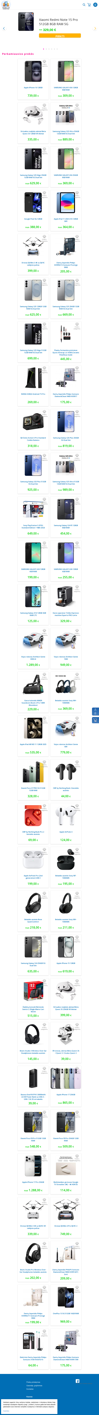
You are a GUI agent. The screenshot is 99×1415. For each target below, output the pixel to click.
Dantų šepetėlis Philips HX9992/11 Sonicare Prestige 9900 (33, 1315)
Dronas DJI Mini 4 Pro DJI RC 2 (66, 1226)
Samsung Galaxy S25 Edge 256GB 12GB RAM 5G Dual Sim (33, 176)
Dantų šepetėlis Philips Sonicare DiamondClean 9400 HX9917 (66, 395)
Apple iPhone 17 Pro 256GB (33, 1182)
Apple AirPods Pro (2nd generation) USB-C (33, 877)
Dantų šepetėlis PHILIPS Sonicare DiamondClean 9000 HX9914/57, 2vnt (66, 1272)
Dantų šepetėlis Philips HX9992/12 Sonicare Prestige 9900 (66, 265)
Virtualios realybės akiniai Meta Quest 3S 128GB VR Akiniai (33, 132)
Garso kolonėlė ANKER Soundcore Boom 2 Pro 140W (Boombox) (33, 702)
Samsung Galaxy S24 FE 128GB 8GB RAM (66, 526)
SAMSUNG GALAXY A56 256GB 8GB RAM (66, 176)
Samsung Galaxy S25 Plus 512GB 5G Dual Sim (33, 482)
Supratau (6, 1411)
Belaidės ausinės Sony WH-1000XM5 (66, 920)
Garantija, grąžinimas (34, 1386)
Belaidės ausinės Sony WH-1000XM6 (66, 701)
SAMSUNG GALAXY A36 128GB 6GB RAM (66, 570)
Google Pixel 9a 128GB (33, 219)
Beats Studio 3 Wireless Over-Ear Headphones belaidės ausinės (33, 1052)
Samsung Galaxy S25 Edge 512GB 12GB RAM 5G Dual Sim (33, 351)
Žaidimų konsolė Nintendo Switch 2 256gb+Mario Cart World (33, 1009)
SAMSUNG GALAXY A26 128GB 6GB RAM (33, 570)
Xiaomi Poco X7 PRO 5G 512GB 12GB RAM (33, 789)
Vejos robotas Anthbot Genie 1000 (66, 658)
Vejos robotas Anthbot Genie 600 (66, 745)
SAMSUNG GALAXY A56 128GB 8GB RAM (66, 88)
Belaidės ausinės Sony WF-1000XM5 (65, 877)
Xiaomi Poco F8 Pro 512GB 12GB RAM (33, 1139)
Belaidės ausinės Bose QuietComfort (33, 920)
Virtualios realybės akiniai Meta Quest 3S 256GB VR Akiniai (66, 1008)
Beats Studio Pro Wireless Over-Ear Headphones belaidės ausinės (33, 1271)
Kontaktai (29, 1389)
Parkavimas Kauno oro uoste (84, 1389)
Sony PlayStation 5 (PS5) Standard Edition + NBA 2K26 (33, 526)
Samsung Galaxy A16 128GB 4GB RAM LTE (33, 614)
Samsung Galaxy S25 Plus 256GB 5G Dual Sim (66, 439)
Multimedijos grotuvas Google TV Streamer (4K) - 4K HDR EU (66, 1183)
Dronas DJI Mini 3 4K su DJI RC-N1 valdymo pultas (33, 1227)
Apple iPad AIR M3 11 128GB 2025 (33, 744)
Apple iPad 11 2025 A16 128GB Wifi (66, 220)
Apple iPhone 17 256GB (66, 1094)
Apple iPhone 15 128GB (66, 963)
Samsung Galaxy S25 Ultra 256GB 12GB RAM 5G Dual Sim (66, 132)
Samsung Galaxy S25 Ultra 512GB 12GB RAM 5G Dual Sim (66, 482)
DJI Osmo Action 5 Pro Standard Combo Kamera (33, 439)
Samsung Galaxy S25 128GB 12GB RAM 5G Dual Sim (33, 307)
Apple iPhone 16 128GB (33, 87)
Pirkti (59, 36)
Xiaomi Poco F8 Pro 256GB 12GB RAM (66, 1139)
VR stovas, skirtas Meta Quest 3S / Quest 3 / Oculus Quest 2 (65, 1052)
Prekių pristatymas (33, 1382)
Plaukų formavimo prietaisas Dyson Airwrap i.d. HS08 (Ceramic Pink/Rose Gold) (66, 352)
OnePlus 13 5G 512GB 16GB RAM (66, 1313)
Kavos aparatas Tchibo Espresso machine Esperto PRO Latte (66, 614)
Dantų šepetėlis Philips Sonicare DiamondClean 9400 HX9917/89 (66, 1358)
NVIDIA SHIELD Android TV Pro (33, 394)
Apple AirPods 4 (66, 832)
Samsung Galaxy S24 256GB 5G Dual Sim (33, 964)
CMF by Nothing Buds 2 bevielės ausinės (66, 789)
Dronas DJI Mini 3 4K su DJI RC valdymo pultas (33, 264)
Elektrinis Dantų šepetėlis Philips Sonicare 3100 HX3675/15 (33, 1358)
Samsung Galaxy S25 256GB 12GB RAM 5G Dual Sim (66, 307)
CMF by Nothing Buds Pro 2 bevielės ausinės (33, 833)
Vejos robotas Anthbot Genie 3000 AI (33, 658)
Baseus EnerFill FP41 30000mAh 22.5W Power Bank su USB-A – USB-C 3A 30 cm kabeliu (33, 1096)
